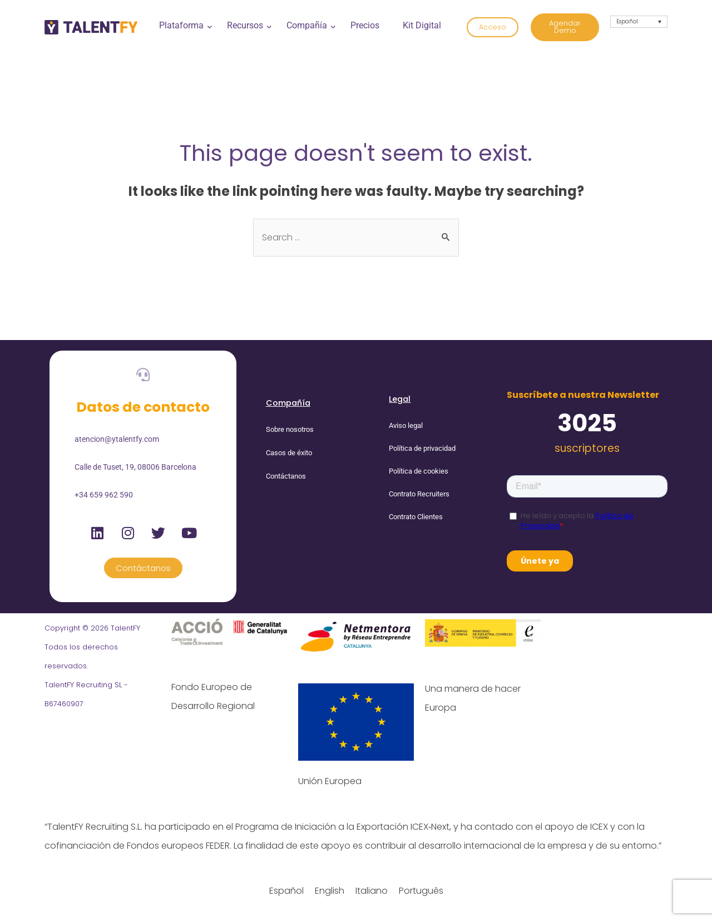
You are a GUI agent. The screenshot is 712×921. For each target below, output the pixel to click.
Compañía (309, 25)
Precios (364, 25)
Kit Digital (422, 25)
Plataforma (184, 25)
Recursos (248, 25)
